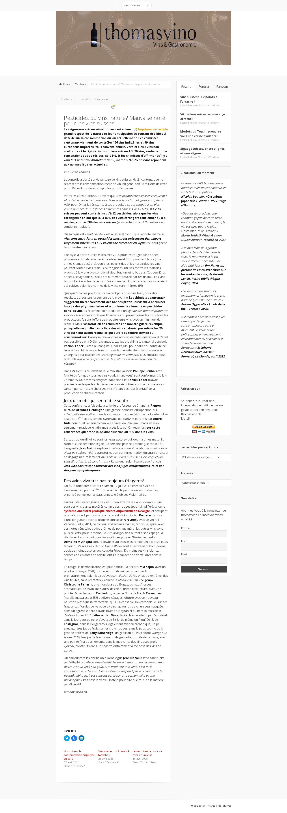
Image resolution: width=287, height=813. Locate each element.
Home (66, 84)
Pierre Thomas (198, 105)
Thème (211, 806)
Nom (184, 541)
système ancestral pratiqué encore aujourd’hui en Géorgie (107, 511)
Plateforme (224, 806)
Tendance (80, 84)
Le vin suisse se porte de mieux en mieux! (147, 753)
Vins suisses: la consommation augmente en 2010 (79, 755)
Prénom (186, 528)
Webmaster (198, 806)
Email (184, 554)
